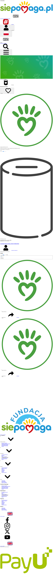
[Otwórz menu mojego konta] (7, 28)
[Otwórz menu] (6, 52)
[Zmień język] (6, 34)
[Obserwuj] (7, 91)
